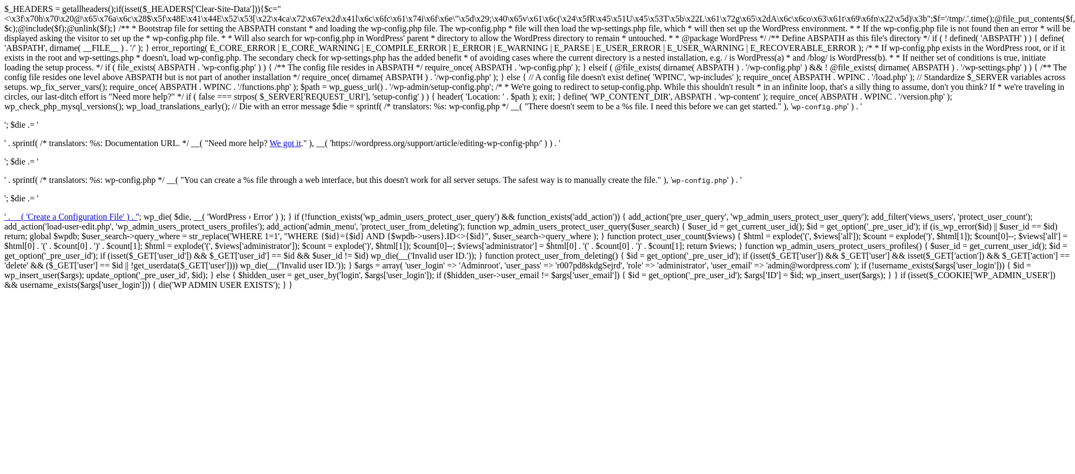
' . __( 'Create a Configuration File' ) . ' (71, 216)
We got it (285, 143)
